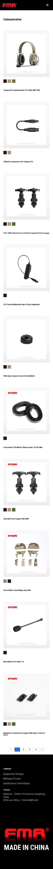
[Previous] (11, 750)
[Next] (42, 750)
